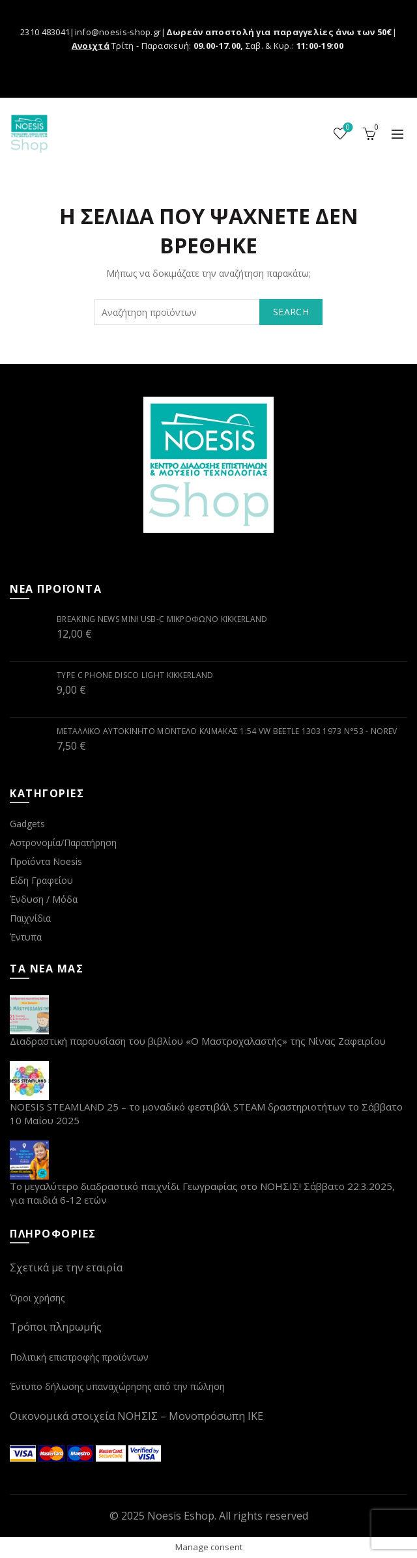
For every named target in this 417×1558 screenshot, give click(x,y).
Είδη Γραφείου (41, 880)
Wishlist (347, 128)
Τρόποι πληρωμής (56, 1327)
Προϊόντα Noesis (46, 861)
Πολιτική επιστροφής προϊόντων (79, 1357)
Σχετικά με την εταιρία (66, 1267)
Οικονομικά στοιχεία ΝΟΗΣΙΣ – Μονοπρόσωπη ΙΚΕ (136, 1416)
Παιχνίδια (30, 918)
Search (291, 311)
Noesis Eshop (180, 1515)
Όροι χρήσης (37, 1298)
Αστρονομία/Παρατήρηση (63, 842)
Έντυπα (26, 937)
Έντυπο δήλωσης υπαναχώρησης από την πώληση (117, 1386)
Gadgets (27, 823)
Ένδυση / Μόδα (44, 899)
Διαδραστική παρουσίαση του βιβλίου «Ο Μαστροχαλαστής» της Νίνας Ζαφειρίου (198, 1040)
